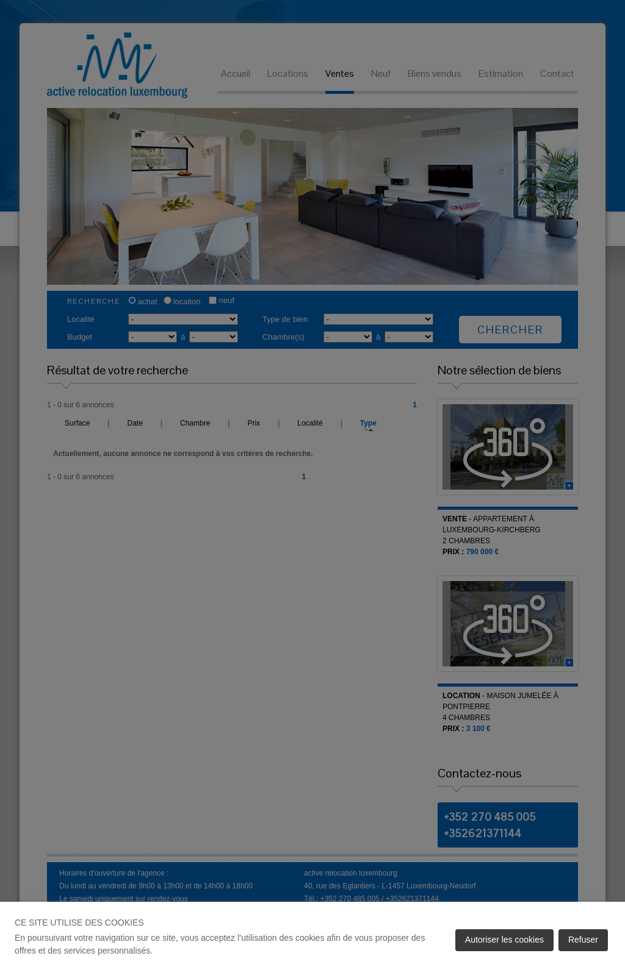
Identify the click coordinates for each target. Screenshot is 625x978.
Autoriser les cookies (504, 939)
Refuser (583, 939)
